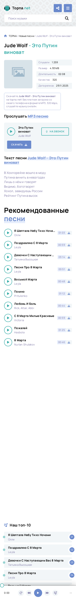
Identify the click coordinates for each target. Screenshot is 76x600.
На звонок (57, 131)
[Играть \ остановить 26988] (11, 131)
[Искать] (67, 18)
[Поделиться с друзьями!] (58, 8)
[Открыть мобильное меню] (68, 8)
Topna (21, 8)
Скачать (17, 144)
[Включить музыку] (38, 593)
